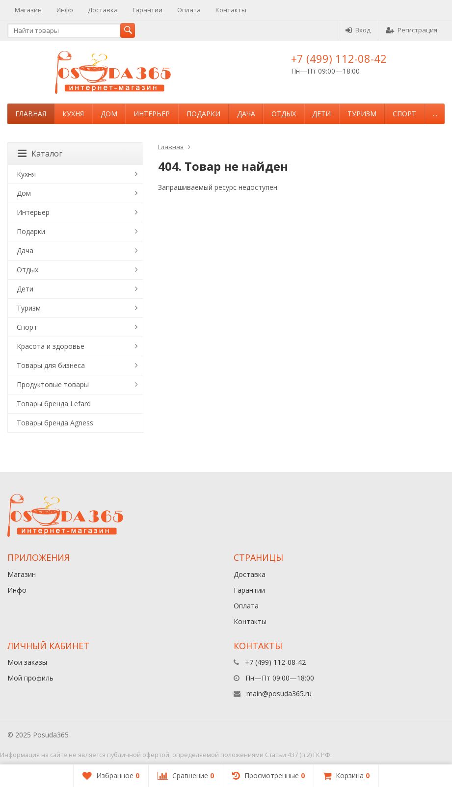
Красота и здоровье (50, 346)
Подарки (203, 113)
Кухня (73, 113)
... (435, 113)
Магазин (28, 9)
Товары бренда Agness (55, 422)
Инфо (64, 9)
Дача (246, 113)
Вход (358, 30)
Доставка (103, 9)
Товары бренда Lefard (54, 403)
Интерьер (151, 113)
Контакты (230, 9)
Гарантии (147, 9)
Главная (30, 113)
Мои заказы (27, 662)
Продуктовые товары (53, 384)
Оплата (189, 9)
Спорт (404, 113)
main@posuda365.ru (279, 693)
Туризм (361, 113)
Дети (321, 113)
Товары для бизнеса (51, 365)
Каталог (40, 153)
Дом (109, 113)
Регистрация (411, 30)
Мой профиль (30, 677)
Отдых (283, 113)
